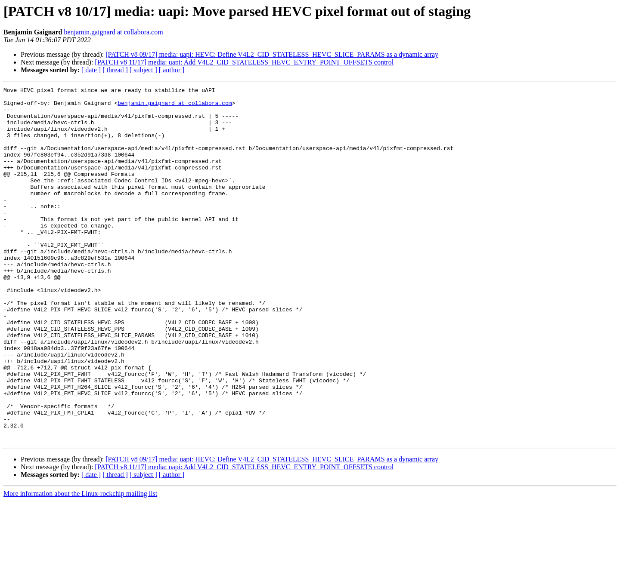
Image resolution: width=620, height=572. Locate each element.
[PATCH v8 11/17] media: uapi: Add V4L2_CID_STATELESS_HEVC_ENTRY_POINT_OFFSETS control (244, 62)
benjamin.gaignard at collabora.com (113, 32)
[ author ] (172, 70)
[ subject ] (143, 70)
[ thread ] (115, 70)
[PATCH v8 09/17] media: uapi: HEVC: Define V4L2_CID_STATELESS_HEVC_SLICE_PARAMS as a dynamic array (271, 54)
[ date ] (91, 70)
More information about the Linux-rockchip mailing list (80, 564)
